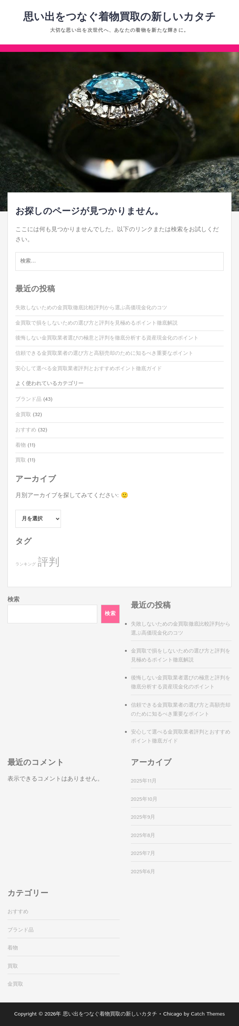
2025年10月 (144, 799)
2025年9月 (143, 817)
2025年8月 (143, 835)
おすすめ (25, 430)
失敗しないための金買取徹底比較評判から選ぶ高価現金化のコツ (91, 307)
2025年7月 (143, 853)
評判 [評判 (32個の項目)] (48, 562)
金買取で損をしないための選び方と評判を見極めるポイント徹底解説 (96, 323)
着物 (20, 445)
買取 (20, 460)
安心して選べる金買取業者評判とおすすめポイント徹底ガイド (88, 368)
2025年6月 (143, 871)
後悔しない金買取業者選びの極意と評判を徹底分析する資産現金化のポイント (107, 338)
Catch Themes (208, 1014)
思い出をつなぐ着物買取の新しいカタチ (119, 17)
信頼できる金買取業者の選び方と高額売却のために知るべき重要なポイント (104, 353)
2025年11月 (144, 781)
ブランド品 (28, 399)
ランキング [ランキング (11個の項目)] (25, 564)
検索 (13, 599)
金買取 (23, 414)
